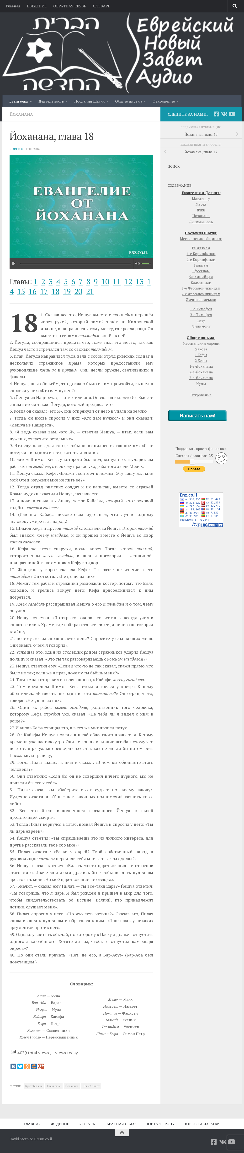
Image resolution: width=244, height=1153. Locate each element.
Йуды (201, 383)
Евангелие (54, 1086)
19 (67, 291)
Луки (201, 210)
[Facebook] (216, 114)
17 (44, 291)
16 (33, 291)
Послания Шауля (89, 101)
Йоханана (21, 114)
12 (128, 281)
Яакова (201, 349)
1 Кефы (201, 354)
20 (78, 291)
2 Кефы (201, 360)
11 (117, 281)
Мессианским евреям (201, 343)
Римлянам (201, 248)
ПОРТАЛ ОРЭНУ (160, 1123)
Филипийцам (201, 276)
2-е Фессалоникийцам (201, 293)
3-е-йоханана (201, 377)
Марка (201, 204)
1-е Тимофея (201, 308)
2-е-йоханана (201, 372)
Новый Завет (91, 1086)
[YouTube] (231, 114)
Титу (201, 320)
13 (139, 281)
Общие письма (128, 101)
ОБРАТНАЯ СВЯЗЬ (69, 6)
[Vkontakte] (224, 114)
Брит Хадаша (33, 1086)
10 (105, 281)
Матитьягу (201, 198)
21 (90, 291)
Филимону (201, 326)
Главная (13, 6)
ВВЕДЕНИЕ (37, 6)
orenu (17, 149)
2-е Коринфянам (201, 259)
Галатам (201, 265)
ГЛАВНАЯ (32, 1123)
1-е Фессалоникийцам (201, 288)
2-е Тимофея (201, 314)
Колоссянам (201, 282)
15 (21, 291)
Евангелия (18, 101)
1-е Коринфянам (201, 253)
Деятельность (51, 101)
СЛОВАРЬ (101, 6)
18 (55, 291)
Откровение (164, 101)
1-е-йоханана (201, 366)
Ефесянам (201, 270)
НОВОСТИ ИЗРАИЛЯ (202, 1123)
